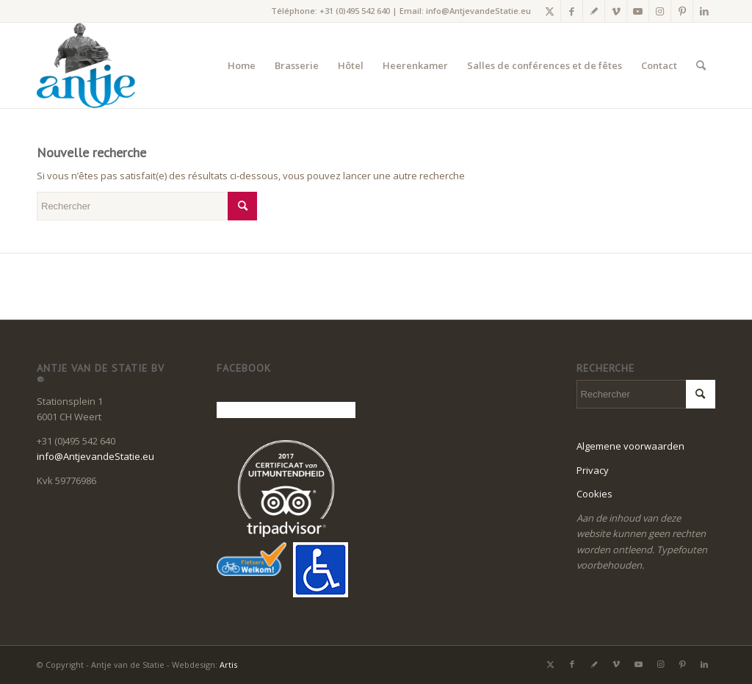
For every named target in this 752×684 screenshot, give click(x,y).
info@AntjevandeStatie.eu (478, 10)
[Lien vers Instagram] (659, 11)
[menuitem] (241, 65)
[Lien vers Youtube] (637, 11)
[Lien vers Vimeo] (615, 11)
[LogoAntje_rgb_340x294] (86, 65)
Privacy (592, 470)
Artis (228, 664)
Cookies (594, 493)
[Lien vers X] (549, 11)
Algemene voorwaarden (630, 446)
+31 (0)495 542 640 (354, 10)
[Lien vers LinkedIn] (704, 11)
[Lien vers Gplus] (593, 11)
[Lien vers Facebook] (571, 11)
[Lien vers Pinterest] (682, 11)
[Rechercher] (701, 65)
